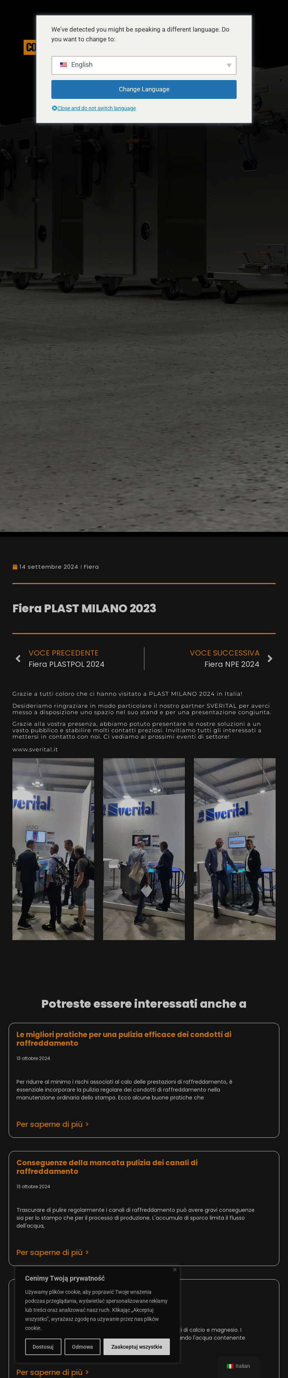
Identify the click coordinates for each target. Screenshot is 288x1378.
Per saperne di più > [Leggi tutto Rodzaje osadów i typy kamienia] (52, 1372)
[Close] (175, 1269)
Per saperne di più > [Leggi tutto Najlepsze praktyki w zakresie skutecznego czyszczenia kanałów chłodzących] (52, 1124)
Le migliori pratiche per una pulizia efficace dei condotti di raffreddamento (123, 1039)
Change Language (144, 89)
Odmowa (82, 1347)
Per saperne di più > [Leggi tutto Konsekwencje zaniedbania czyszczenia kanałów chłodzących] (52, 1252)
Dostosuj (43, 1347)
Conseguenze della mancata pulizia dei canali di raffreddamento (107, 1167)
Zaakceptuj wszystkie (136, 1347)
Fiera (91, 567)
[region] (97, 1314)
